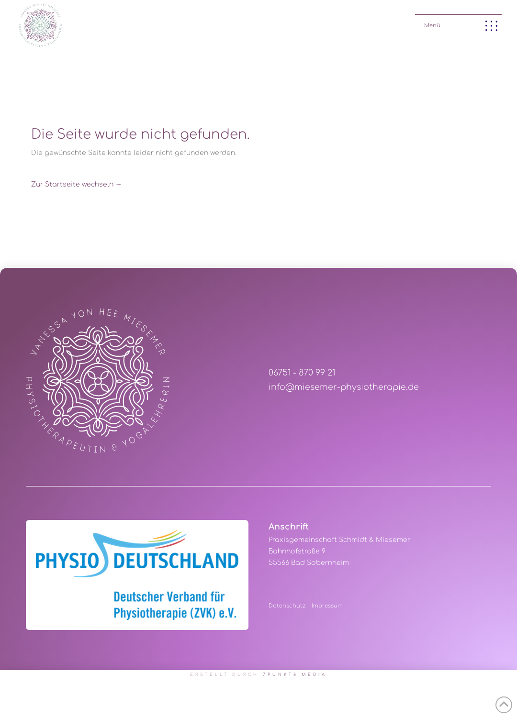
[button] (458, 23)
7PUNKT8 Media (295, 675)
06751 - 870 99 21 (302, 372)
